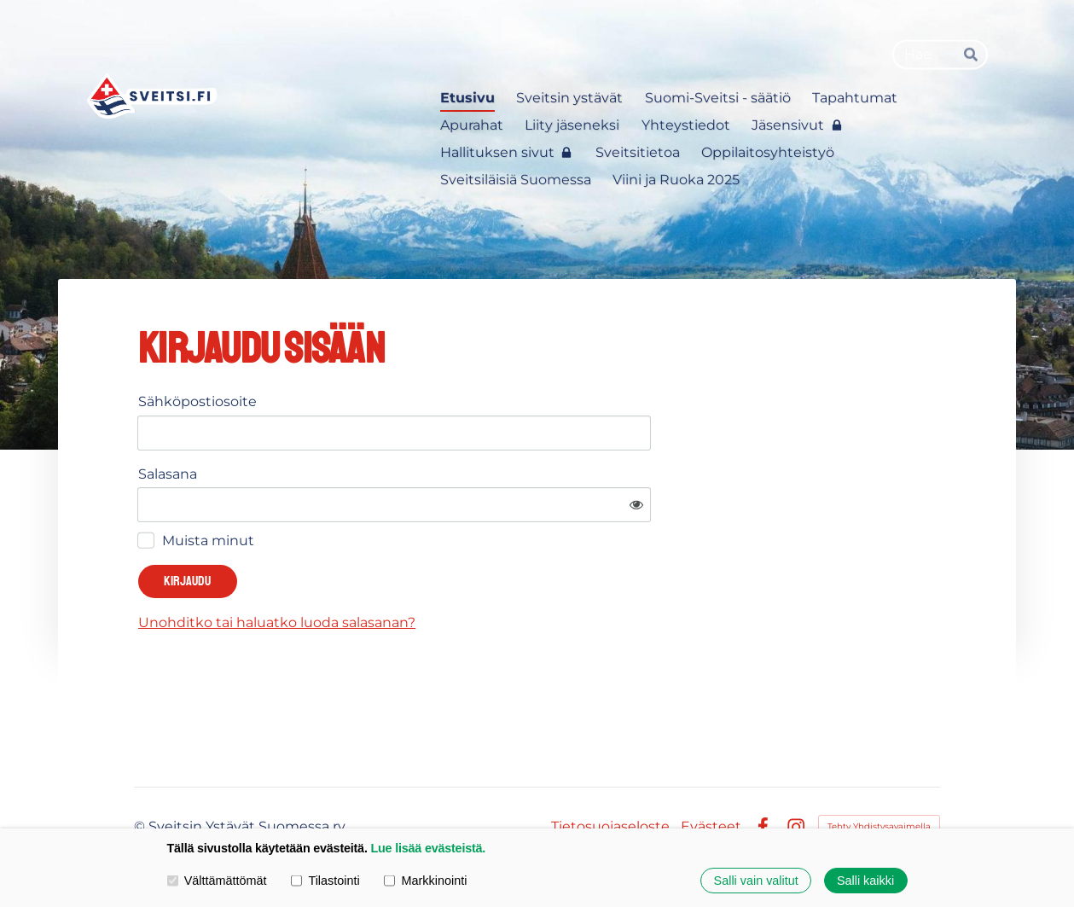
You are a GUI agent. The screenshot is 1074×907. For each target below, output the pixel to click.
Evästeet (711, 776)
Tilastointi (325, 880)
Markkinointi (425, 880)
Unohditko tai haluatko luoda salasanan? (440, 572)
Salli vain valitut (756, 880)
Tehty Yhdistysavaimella (879, 776)
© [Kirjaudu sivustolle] (141, 776)
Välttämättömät (217, 880)
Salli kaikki (865, 880)
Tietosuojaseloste (610, 776)
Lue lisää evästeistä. (427, 848)
